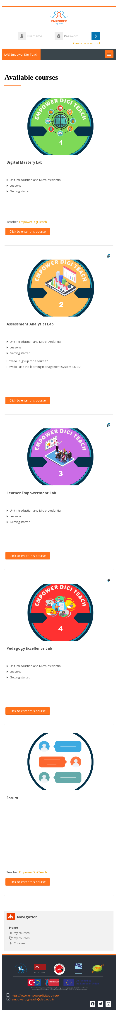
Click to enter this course (28, 231)
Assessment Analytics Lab (30, 324)
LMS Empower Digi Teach (22, 54)
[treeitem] (59, 935)
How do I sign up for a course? (27, 361)
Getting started (20, 191)
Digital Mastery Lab (25, 162)
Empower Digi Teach (33, 222)
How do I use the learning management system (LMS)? (44, 367)
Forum (12, 797)
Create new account (86, 43)
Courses (20, 943)
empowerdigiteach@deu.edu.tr (33, 999)
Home (13, 927)
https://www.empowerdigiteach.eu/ (35, 995)
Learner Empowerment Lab (31, 492)
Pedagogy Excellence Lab (29, 648)
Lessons (16, 185)
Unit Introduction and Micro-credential (36, 180)
